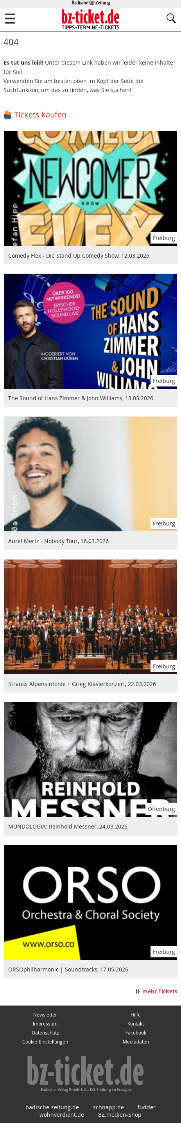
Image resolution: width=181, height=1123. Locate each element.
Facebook (135, 1033)
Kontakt (135, 1024)
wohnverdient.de (61, 1114)
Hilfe (136, 1015)
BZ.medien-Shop (120, 1114)
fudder (147, 1107)
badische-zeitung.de (52, 1107)
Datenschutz (45, 1033)
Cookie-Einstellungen (45, 1042)
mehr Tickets (159, 991)
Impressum (45, 1024)
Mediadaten (136, 1042)
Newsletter (45, 1015)
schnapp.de (108, 1107)
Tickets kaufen (40, 114)
